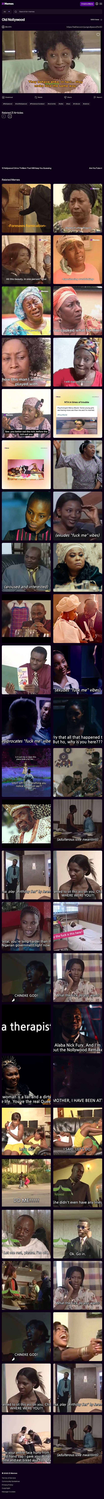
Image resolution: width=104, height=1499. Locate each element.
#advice (86, 104)
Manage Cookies (8, 1492)
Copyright (6, 1488)
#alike (61, 104)
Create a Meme (87, 4)
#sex (68, 104)
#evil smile (52, 104)
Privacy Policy (7, 1485)
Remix (38, 97)
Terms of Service (9, 1478)
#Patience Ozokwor (37, 104)
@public (8, 27)
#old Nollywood (21, 104)
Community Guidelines (11, 1481)
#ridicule (76, 104)
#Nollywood (7, 104)
